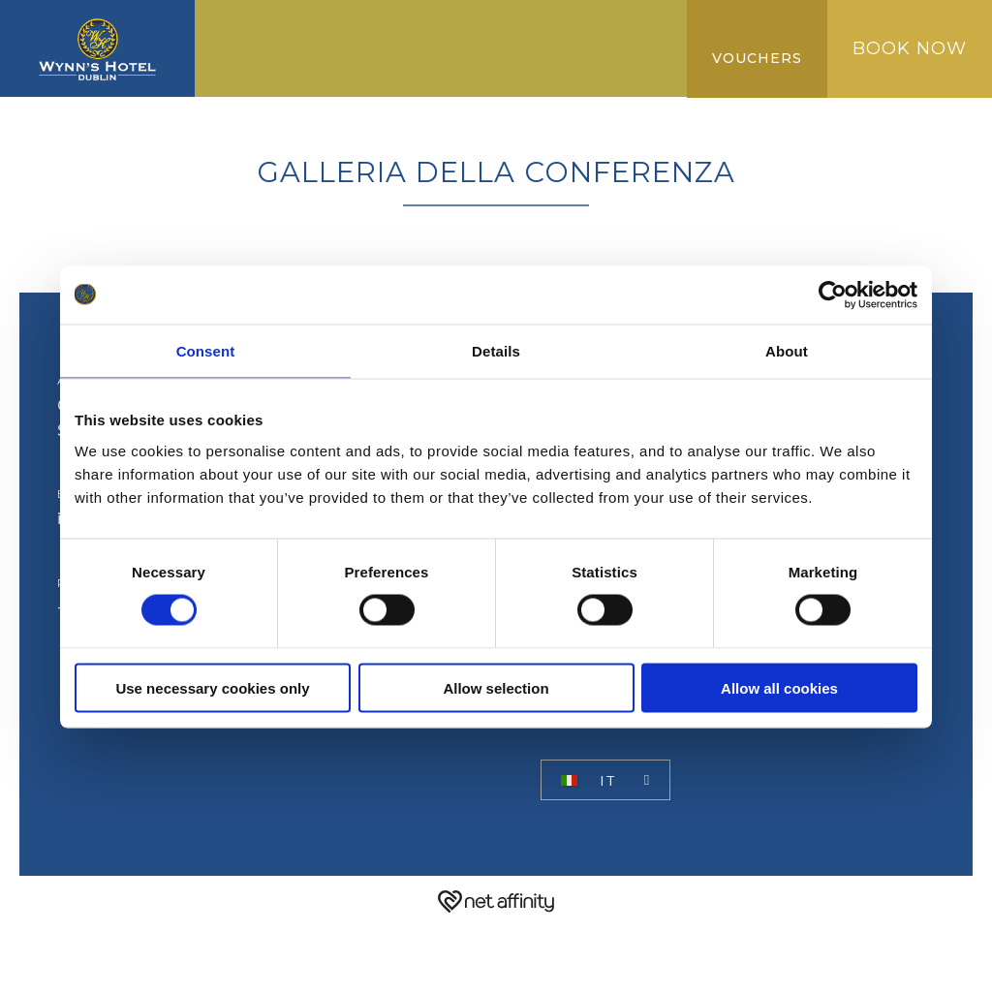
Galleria (253, 63)
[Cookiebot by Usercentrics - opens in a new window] (832, 295)
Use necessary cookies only (212, 687)
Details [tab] (496, 351)
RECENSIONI (562, 63)
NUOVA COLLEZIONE (401, 63)
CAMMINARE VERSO (296, 31)
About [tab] (786, 351)
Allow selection (495, 687)
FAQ (230, 95)
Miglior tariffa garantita (525, 31)
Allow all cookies (779, 687)
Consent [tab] (205, 351)
